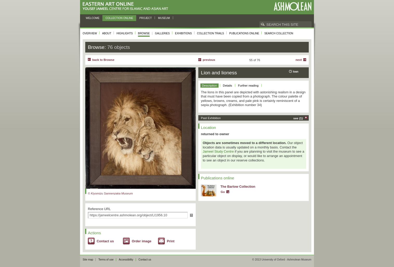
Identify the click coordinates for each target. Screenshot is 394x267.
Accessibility (126, 259)
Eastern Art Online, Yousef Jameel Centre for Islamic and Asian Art (127, 6)
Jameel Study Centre (218, 151)
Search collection (278, 33)
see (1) (298, 118)
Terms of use (106, 259)
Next (299, 59)
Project (145, 18)
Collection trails (210, 33)
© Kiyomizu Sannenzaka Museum (110, 193)
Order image (141, 241)
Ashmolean (292, 6)
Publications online (244, 33)
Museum (164, 18)
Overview (90, 33)
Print (170, 241)
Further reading (248, 85)
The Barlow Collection (237, 186)
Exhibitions (183, 33)
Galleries (162, 33)
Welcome (93, 18)
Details (227, 85)
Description (209, 85)
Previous (209, 59)
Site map (88, 259)
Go (223, 191)
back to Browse (103, 59)
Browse (144, 33)
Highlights (124, 33)
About (106, 33)
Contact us (105, 241)
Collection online (119, 18)
